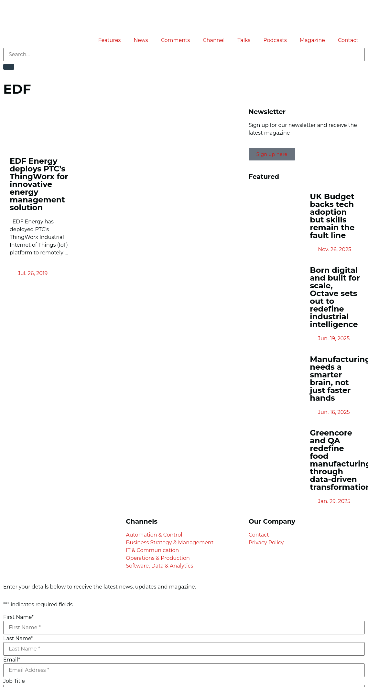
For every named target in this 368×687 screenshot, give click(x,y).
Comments (175, 40)
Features (109, 40)
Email (11, 659)
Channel (213, 40)
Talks (244, 40)
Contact (348, 40)
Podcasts (275, 40)
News (141, 40)
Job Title (14, 681)
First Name (18, 617)
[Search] (8, 67)
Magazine (312, 40)
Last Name (18, 638)
